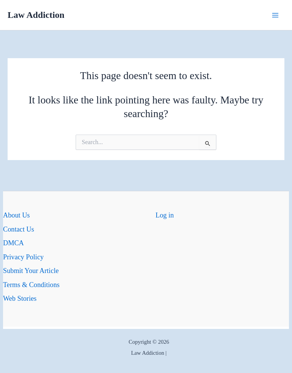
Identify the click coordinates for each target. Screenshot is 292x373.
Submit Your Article (31, 271)
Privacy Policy (23, 257)
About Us (16, 215)
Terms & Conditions (31, 285)
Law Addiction (36, 15)
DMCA (13, 243)
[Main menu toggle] (275, 15)
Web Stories (19, 298)
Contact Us (18, 229)
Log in (165, 215)
